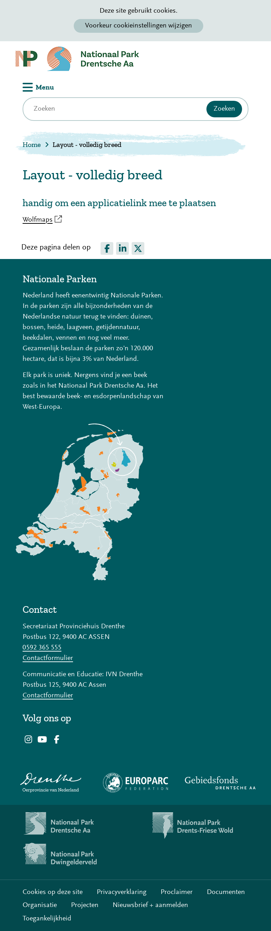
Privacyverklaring (121, 892)
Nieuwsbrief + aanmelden (150, 905)
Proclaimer (177, 892)
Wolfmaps (42, 220)
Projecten (84, 905)
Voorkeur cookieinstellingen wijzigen (138, 25)
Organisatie (40, 905)
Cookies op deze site (53, 892)
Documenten (226, 892)
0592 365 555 (42, 647)
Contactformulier (48, 658)
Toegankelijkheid (47, 918)
